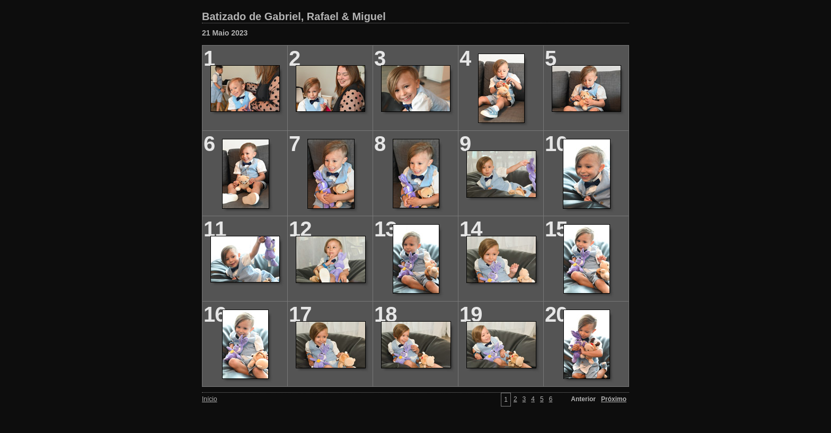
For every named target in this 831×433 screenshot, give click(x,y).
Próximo (613, 399)
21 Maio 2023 (224, 33)
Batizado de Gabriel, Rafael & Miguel (294, 16)
